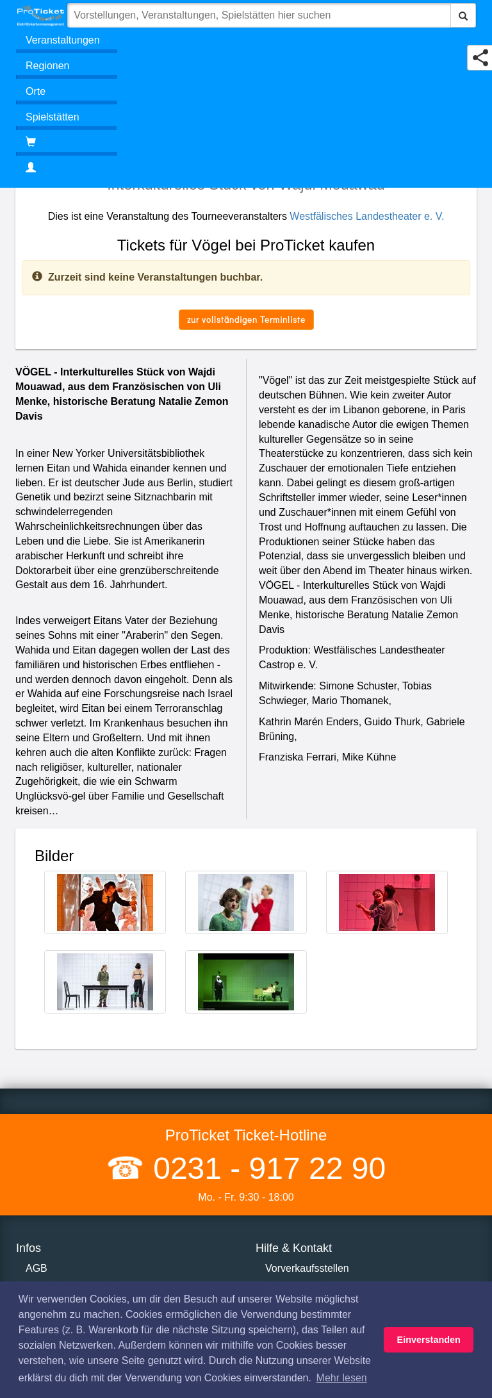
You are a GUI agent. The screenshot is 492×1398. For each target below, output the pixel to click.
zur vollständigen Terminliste (246, 319)
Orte (35, 91)
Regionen (48, 65)
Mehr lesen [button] (341, 1377)
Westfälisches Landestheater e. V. (367, 216)
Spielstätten (52, 116)
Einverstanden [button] (429, 1340)
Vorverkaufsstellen (307, 1268)
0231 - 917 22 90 (265, 1168)
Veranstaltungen (63, 40)
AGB (36, 1268)
